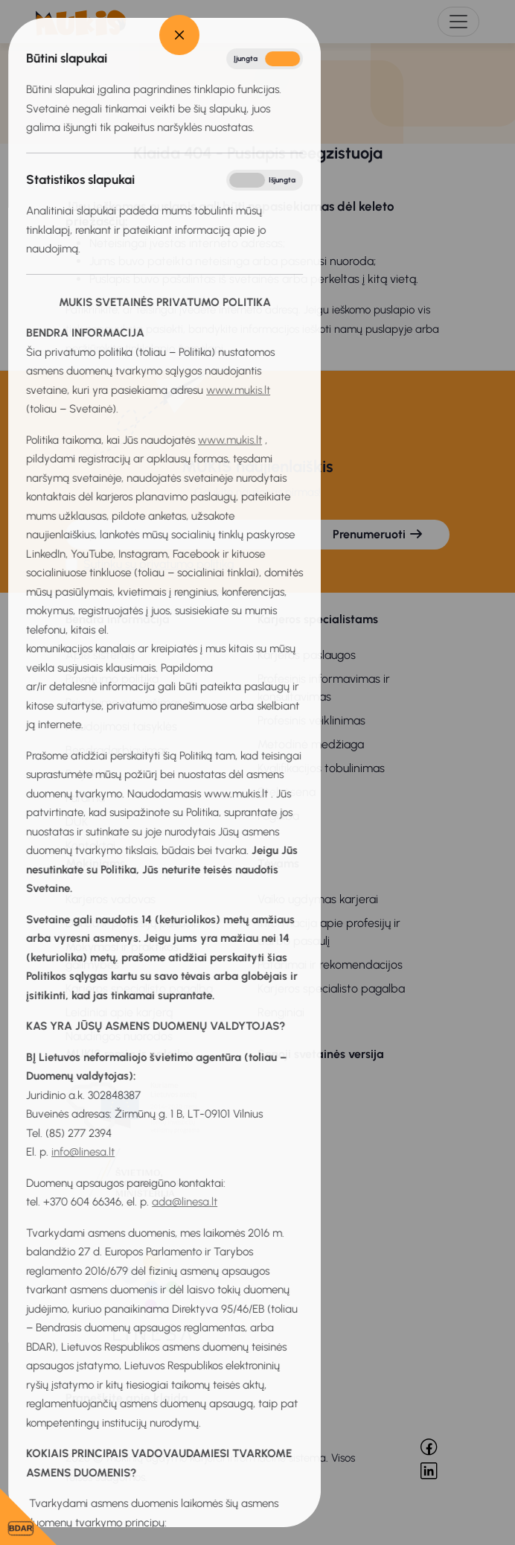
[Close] (42, 35)
